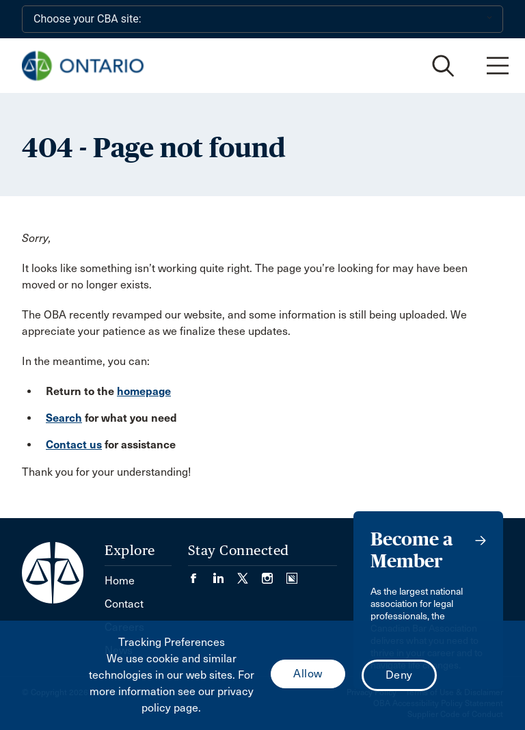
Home (120, 580)
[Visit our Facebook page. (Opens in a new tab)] (200, 573)
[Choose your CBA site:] (262, 19)
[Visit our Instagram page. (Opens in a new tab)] (274, 573)
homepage (144, 391)
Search (64, 417)
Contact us (74, 444)
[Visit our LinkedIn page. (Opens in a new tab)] (225, 573)
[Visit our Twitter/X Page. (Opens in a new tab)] (249, 573)
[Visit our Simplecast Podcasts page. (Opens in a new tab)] (291, 573)
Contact (124, 603)
